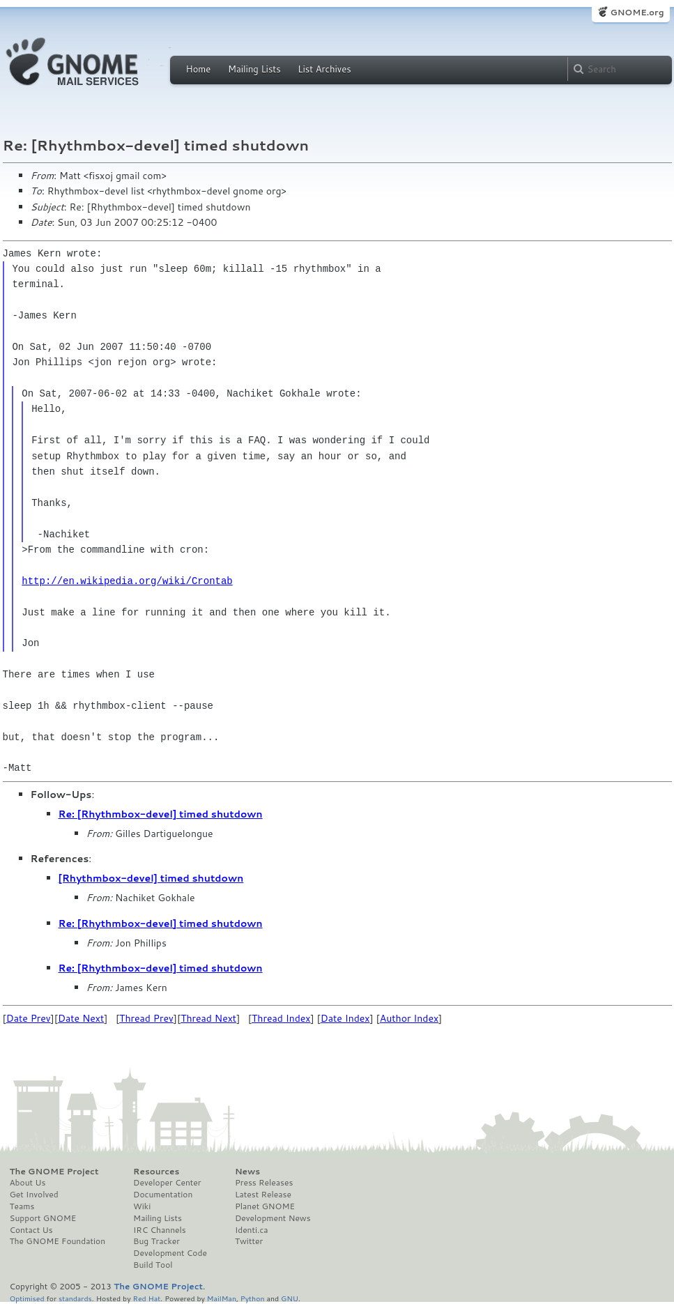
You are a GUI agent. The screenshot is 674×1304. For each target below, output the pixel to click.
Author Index (409, 1018)
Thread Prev (146, 1018)
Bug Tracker (156, 1241)
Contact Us (31, 1230)
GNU (289, 1298)
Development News (273, 1218)
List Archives (324, 69)
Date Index (345, 1018)
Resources (156, 1171)
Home (198, 69)
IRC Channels (159, 1230)
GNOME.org (637, 12)
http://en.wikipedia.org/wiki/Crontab (127, 581)
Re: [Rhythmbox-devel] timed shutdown (161, 814)
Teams (22, 1206)
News (247, 1171)
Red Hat (146, 1298)
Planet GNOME (265, 1206)
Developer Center (167, 1182)
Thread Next (208, 1018)
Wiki (142, 1206)
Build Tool (152, 1265)
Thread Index (281, 1018)
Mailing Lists (254, 69)
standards (75, 1298)
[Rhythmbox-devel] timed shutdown (151, 878)
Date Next (81, 1018)
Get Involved (34, 1194)
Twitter (249, 1241)
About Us (28, 1182)
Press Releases (264, 1182)
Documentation (162, 1194)
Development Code (170, 1253)
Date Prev (28, 1018)
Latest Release (263, 1194)
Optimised (27, 1298)
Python (252, 1298)
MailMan (221, 1298)
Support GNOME (43, 1218)
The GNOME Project (54, 1171)
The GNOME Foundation (58, 1241)
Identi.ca (251, 1230)
